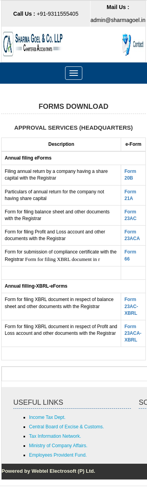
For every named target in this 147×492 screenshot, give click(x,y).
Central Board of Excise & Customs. (66, 427)
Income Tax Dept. (47, 417)
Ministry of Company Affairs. (58, 445)
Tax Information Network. (55, 436)
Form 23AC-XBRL (131, 306)
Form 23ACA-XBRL (132, 333)
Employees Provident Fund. (58, 455)
